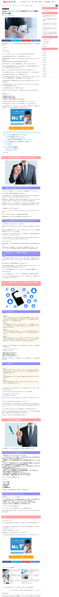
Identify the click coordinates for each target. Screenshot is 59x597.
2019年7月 (44, 55)
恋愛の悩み (40, 1)
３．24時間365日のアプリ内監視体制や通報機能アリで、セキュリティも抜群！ (18, 139)
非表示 (7, 132)
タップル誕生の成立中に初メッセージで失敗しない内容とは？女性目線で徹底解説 (18, 587)
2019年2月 (44, 64)
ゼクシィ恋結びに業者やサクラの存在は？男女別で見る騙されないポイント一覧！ (24, 590)
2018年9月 (44, 76)
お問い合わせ (53, 1)
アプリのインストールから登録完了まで (11, 148)
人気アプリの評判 (35, 1)
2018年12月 (45, 69)
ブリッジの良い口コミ (9, 143)
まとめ (5, 152)
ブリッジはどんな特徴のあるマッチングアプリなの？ (15, 134)
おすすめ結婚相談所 (47, 1)
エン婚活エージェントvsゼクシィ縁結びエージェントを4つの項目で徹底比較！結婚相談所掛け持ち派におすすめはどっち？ (50, 33)
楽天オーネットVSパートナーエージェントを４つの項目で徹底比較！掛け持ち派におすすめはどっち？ (50, 28)
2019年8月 (44, 53)
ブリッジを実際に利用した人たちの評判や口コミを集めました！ (17, 141)
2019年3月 (44, 62)
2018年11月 (45, 71)
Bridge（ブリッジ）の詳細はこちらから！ (21, 128)
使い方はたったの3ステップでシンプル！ (12, 150)
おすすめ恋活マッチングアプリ (26, 1)
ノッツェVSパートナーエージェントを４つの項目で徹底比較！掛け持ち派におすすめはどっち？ (50, 24)
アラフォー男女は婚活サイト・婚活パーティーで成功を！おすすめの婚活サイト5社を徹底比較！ (50, 19)
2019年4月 (44, 60)
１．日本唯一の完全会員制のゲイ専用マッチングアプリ (14, 136)
